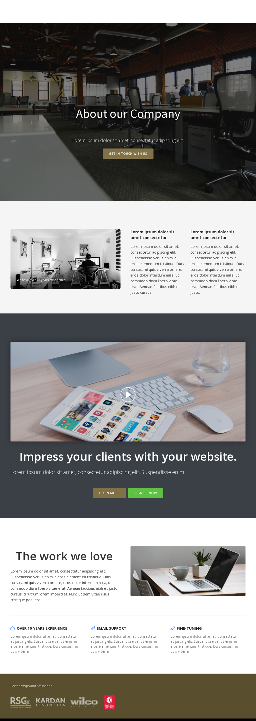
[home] (26, 12)
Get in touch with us (128, 153)
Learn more (109, 493)
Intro (236, 13)
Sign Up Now (145, 493)
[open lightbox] (128, 391)
